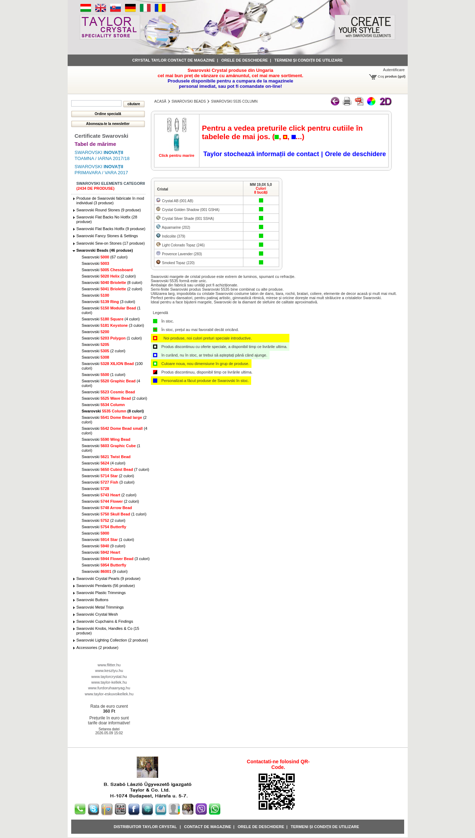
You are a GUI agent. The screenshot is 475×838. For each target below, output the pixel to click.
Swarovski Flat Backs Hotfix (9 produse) (111, 229)
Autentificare (394, 70)
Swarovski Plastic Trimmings (101, 593)
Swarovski (95, 263)
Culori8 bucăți (261, 190)
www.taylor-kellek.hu (109, 682)
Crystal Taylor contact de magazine (173, 60)
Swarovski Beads (188, 101)
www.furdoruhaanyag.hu (109, 688)
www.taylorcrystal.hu (109, 676)
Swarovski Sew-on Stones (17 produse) (111, 243)
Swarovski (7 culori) (115, 469)
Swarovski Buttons (92, 600)
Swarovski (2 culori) (109, 276)
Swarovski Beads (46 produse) (105, 250)
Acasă (160, 101)
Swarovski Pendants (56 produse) (106, 585)
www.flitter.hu (109, 665)
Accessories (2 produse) (98, 647)
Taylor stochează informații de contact (261, 154)
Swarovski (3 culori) (108, 302)
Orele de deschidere (244, 60)
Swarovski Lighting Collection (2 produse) (112, 640)
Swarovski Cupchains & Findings (105, 621)
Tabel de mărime (95, 144)
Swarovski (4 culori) (111, 319)
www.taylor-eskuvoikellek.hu (109, 694)
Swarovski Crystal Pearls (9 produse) (109, 578)
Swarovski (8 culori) (112, 282)
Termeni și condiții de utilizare (309, 60)
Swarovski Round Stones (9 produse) (109, 210)
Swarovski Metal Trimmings (100, 607)
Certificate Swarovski (102, 136)
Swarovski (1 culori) (112, 338)
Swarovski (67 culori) (105, 257)
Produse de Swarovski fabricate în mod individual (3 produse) (110, 200)
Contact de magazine (207, 827)
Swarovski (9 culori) (104, 546)
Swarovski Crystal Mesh (97, 614)
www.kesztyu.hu (109, 670)
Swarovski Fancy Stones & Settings (107, 236)
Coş (381, 76)
